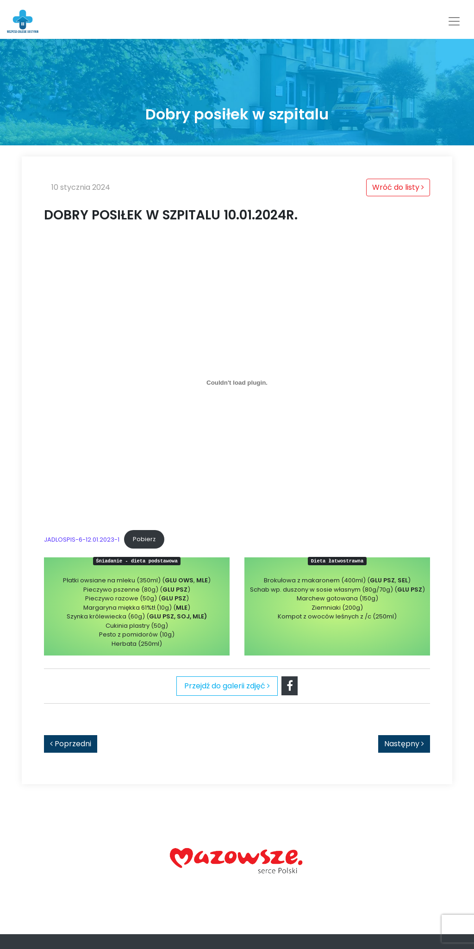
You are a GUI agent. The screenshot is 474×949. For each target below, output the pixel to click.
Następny (404, 743)
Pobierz (144, 539)
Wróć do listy (398, 187)
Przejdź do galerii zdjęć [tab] (227, 686)
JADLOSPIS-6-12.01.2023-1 (81, 539)
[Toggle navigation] (454, 21)
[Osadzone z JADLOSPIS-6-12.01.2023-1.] (237, 383)
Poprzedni (70, 743)
